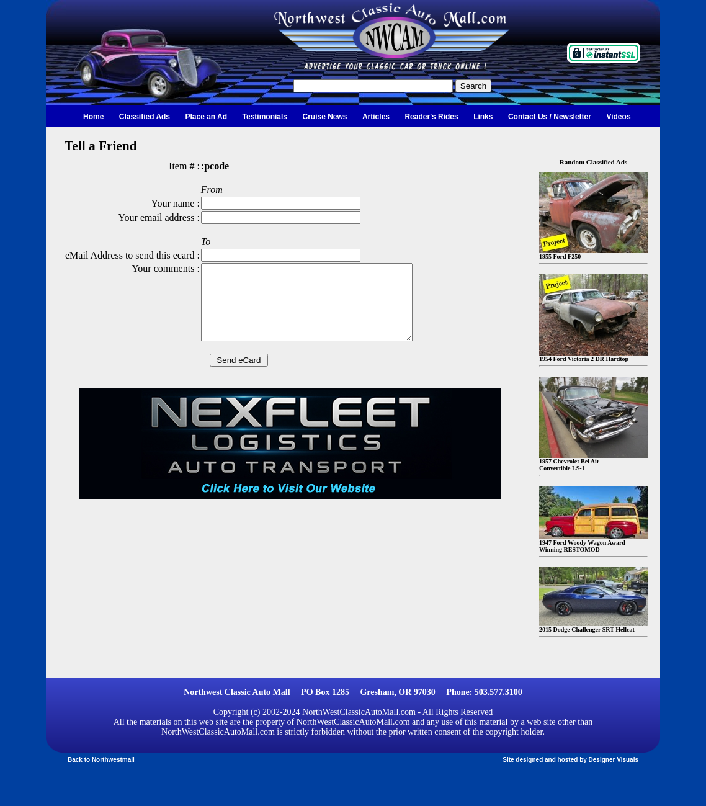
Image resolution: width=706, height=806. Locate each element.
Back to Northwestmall (101, 759)
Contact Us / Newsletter (549, 116)
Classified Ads (144, 116)
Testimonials (265, 116)
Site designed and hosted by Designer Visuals (570, 759)
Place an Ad (206, 116)
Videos (618, 116)
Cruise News (324, 116)
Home (93, 116)
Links (483, 116)
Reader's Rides (431, 116)
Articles (376, 116)
